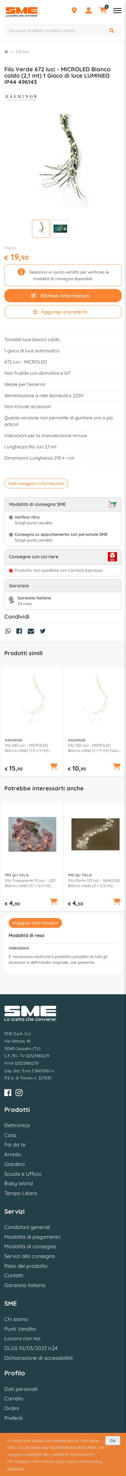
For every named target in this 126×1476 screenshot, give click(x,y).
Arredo (12, 1154)
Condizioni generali (27, 1227)
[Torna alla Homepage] (6, 51)
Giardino (14, 1164)
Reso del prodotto (26, 1266)
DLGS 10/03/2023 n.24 (30, 1348)
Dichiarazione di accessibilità (38, 1358)
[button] (53, 767)
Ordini (11, 1408)
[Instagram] (19, 1093)
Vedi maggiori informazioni (36, 483)
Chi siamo (16, 1319)
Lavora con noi (22, 1338)
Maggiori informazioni (35, 923)
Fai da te (14, 1144)
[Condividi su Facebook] (20, 631)
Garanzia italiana (24, 1285)
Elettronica (17, 1125)
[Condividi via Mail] (32, 631)
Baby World (18, 1183)
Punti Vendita (20, 1329)
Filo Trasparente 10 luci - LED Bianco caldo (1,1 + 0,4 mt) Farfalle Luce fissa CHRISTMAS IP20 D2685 (31, 883)
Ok (113, 1440)
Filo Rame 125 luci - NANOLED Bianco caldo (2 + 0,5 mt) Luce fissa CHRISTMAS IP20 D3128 (94, 883)
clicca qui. (16, 1468)
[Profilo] (88, 11)
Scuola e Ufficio (23, 1174)
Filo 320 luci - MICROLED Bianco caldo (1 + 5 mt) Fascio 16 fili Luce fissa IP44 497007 (94, 748)
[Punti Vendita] (74, 11)
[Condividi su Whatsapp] (9, 631)
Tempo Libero (20, 1193)
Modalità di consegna (30, 1246)
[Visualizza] (41, 229)
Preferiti (13, 1418)
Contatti (13, 1275)
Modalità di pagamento (32, 1237)
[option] (32, 722)
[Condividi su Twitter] (44, 631)
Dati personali (20, 1389)
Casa (10, 1135)
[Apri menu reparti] (117, 11)
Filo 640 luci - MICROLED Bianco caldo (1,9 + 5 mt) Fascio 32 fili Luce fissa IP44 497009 (29, 748)
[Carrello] (103, 11)
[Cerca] (112, 30)
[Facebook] (7, 1093)
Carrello (13, 1398)
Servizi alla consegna (29, 1256)
